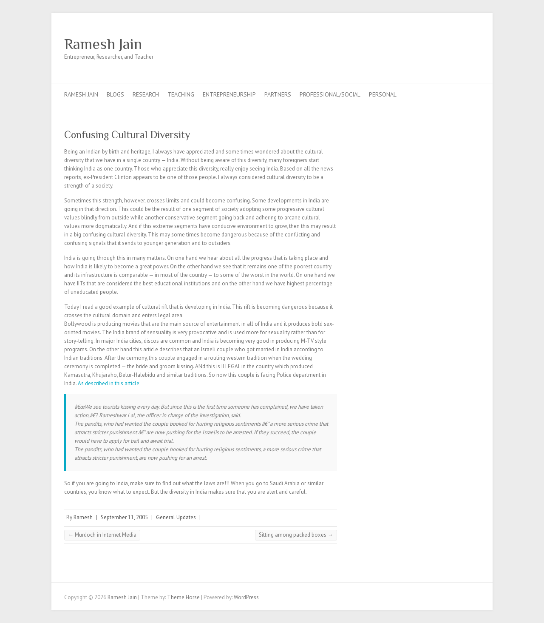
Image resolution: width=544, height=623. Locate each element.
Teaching (180, 94)
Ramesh (83, 517)
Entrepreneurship (229, 94)
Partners (277, 94)
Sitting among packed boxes (296, 534)
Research (146, 94)
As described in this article (108, 383)
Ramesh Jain (103, 43)
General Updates (176, 517)
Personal (383, 94)
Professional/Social (330, 94)
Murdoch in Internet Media (102, 534)
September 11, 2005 (124, 517)
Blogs (115, 94)
